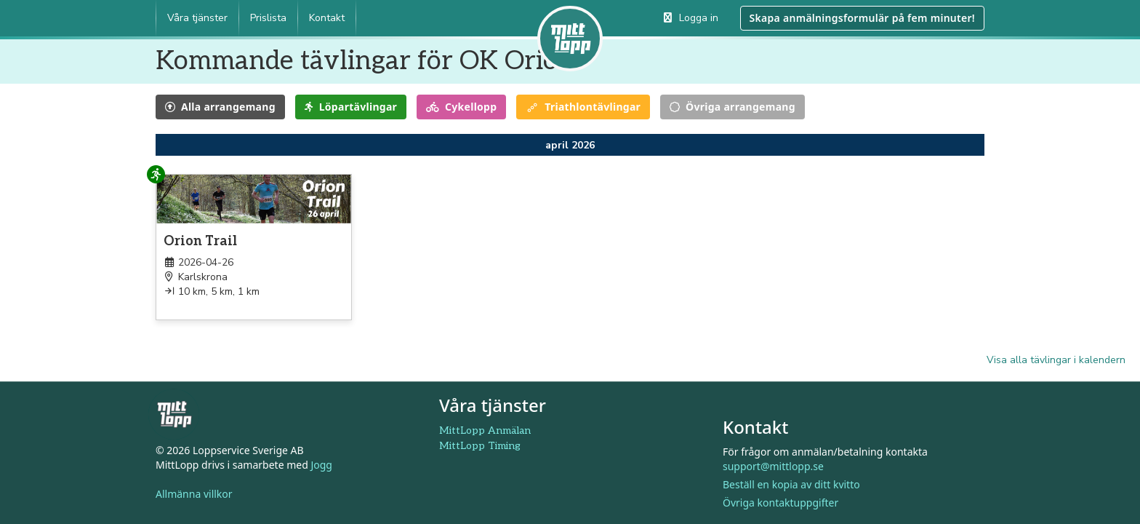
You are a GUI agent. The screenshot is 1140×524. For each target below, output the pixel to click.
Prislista (268, 18)
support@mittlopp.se (773, 466)
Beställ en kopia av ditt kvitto (791, 484)
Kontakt (327, 18)
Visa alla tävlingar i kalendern (1056, 360)
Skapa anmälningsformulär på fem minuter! (862, 18)
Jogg (321, 465)
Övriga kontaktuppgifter (780, 502)
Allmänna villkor (194, 494)
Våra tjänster (197, 18)
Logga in (691, 18)
